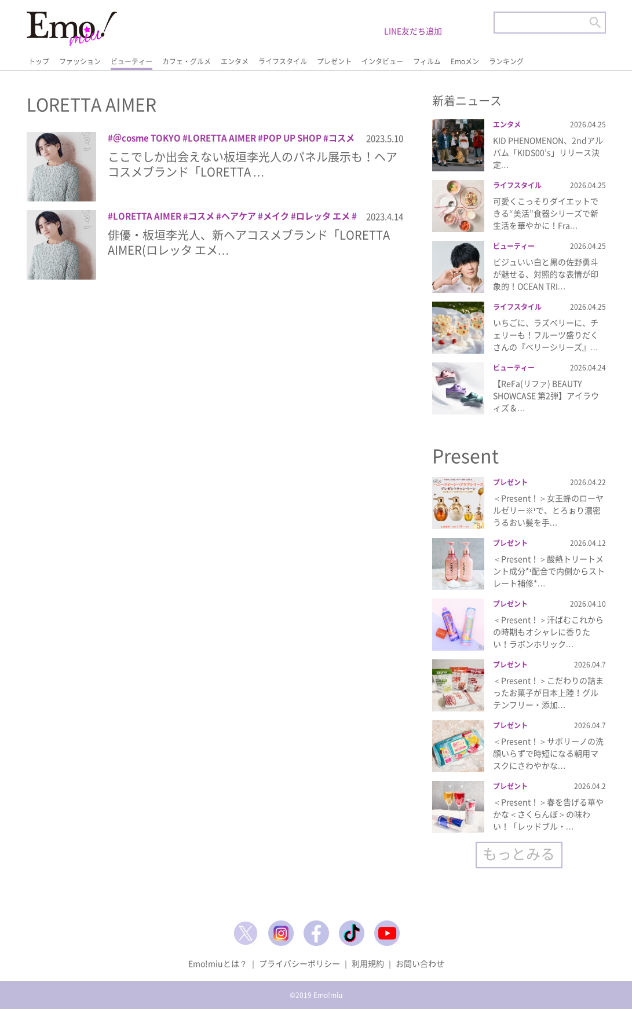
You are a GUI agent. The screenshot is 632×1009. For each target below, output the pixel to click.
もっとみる (519, 853)
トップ (38, 61)
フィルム (427, 61)
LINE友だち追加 (413, 30)
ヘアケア (238, 216)
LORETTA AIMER (222, 137)
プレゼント (334, 61)
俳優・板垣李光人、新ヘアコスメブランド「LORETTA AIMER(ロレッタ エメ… (249, 242)
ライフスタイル (282, 61)
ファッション (80, 61)
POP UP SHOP (292, 137)
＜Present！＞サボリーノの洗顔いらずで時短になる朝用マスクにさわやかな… (548, 753)
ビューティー (131, 61)
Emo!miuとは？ (217, 963)
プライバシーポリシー (299, 963)
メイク (276, 216)
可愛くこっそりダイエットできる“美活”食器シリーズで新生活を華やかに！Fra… (545, 213)
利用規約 (368, 963)
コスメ (341, 137)
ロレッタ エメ (323, 216)
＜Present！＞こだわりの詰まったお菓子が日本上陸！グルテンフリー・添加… (548, 692)
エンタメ (235, 61)
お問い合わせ (420, 963)
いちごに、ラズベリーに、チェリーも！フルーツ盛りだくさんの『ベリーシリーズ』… (545, 335)
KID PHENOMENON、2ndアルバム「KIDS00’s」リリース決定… (548, 152)
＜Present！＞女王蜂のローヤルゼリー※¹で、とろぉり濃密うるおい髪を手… (548, 510)
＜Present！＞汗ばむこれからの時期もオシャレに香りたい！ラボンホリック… (548, 632)
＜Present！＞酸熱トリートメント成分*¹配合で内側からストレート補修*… (549, 571)
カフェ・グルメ (186, 61)
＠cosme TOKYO (147, 137)
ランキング (506, 61)
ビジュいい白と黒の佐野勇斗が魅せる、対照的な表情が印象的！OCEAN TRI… (545, 274)
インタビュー (382, 61)
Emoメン (465, 61)
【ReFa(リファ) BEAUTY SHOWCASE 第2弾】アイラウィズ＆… (546, 395)
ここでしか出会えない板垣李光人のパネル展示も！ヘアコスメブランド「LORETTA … (252, 164)
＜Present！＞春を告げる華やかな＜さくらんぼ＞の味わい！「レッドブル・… (548, 814)
